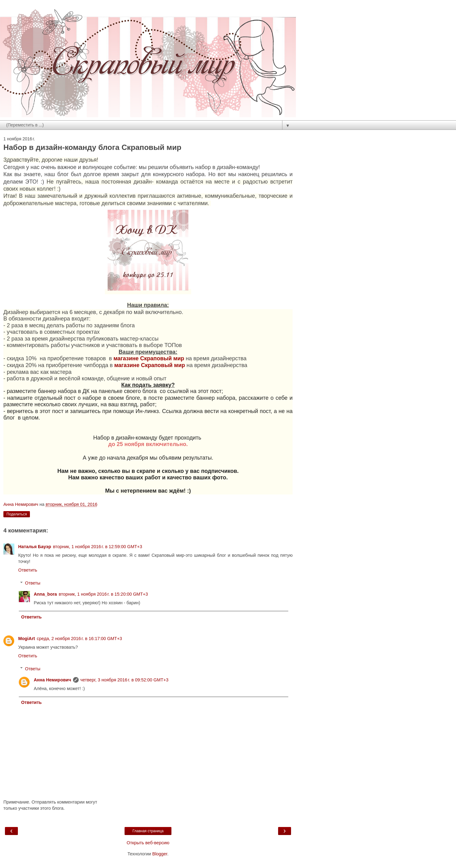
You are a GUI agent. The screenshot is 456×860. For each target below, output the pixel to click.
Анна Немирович (52, 679)
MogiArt (26, 638)
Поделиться (16, 514)
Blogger (159, 853)
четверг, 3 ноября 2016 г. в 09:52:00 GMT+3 (124, 679)
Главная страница (148, 831)
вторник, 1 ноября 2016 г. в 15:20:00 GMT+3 (103, 594)
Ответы (32, 583)
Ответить (27, 570)
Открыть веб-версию (148, 842)
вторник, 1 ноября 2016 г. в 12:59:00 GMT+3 (97, 546)
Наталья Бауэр (34, 546)
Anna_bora (45, 594)
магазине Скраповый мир (148, 358)
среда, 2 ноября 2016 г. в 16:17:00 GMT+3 (79, 638)
